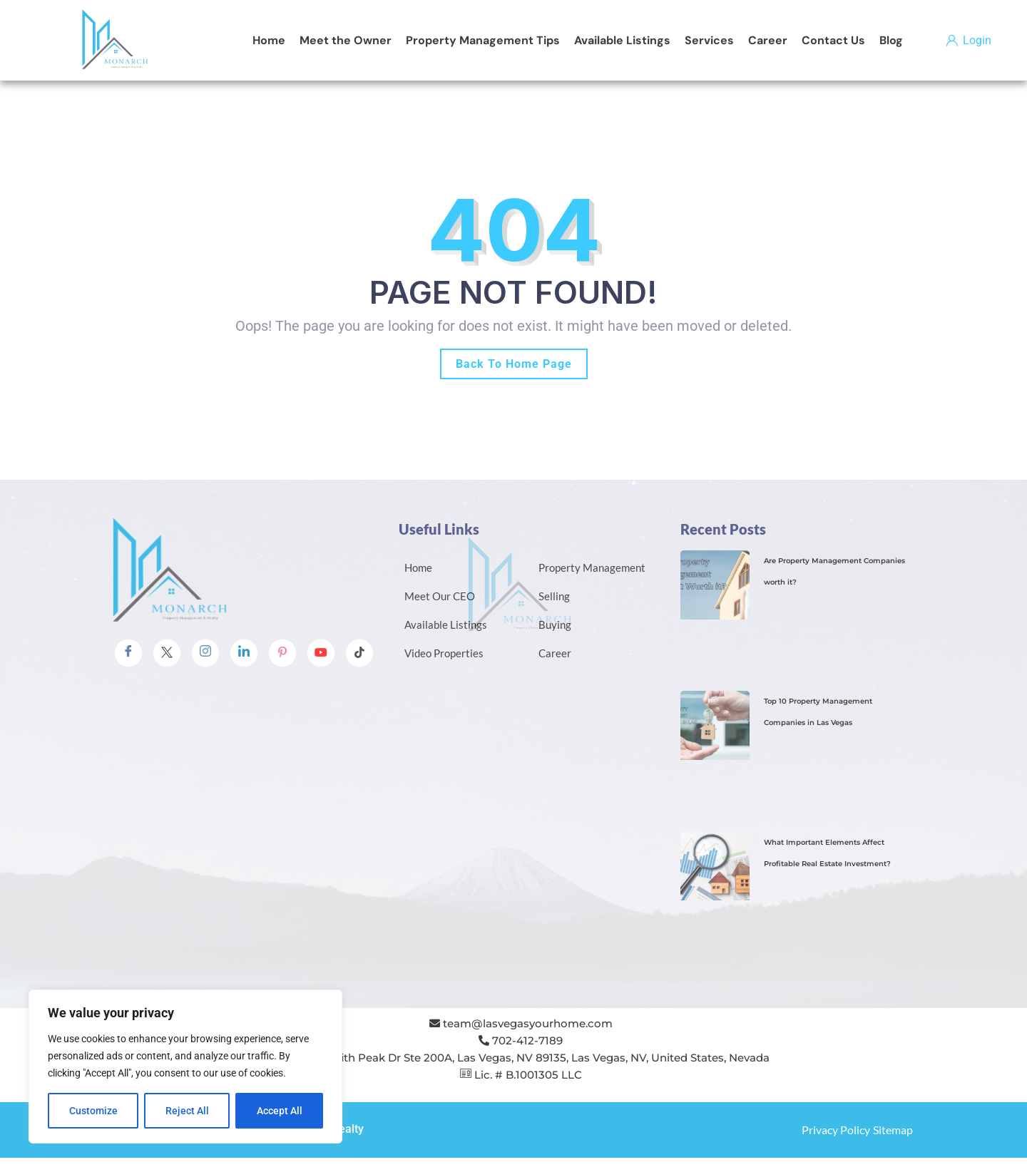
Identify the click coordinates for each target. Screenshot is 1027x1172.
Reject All (187, 1110)
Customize (93, 1110)
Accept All (279, 1110)
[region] (185, 1066)
